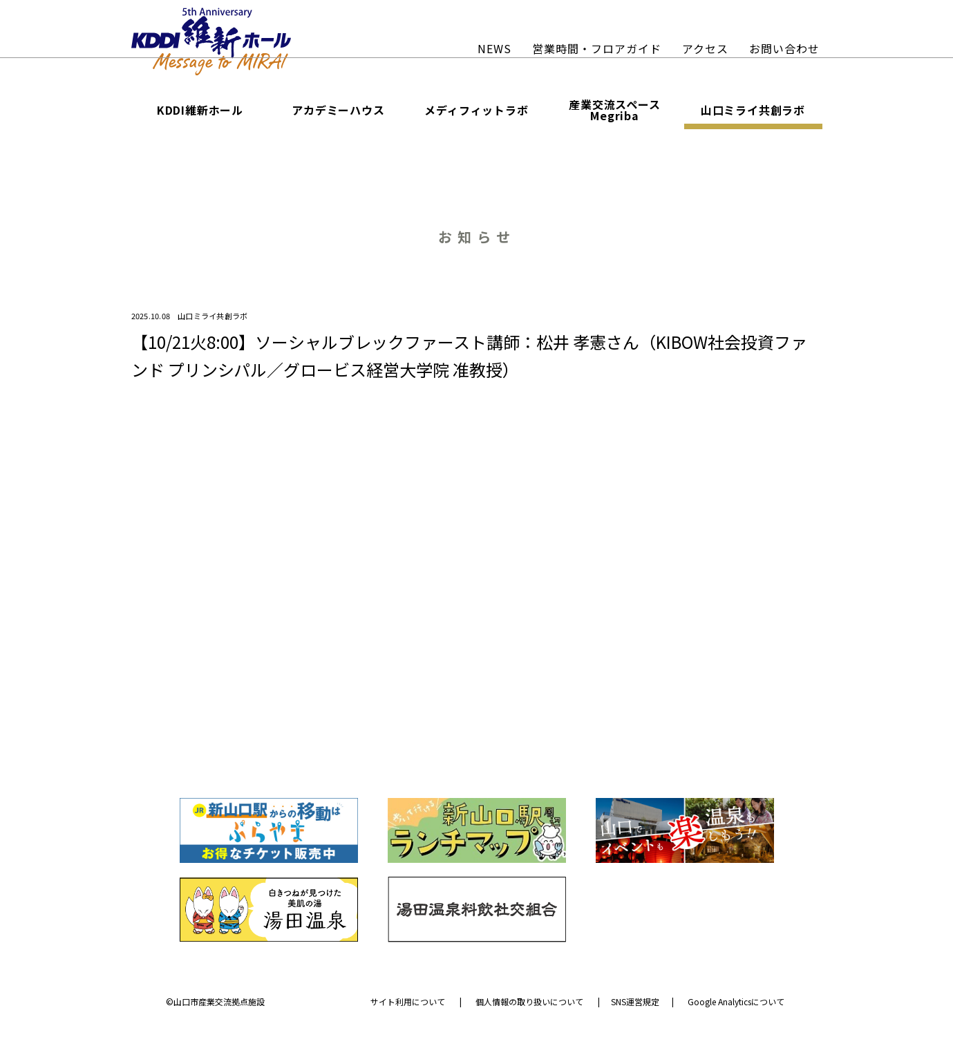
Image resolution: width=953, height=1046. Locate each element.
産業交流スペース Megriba (614, 108)
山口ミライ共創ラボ (753, 107)
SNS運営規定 (635, 1000)
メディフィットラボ (476, 107)
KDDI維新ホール (200, 107)
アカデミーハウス (338, 107)
